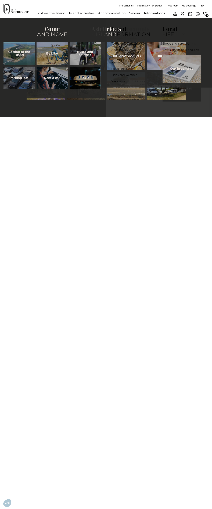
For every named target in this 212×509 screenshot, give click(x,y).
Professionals (126, 5)
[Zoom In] (204, 184)
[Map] (171, 206)
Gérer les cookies (38, 500)
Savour (135, 13)
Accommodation (112, 13)
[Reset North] (204, 194)
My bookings (189, 5)
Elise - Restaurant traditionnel (23, 409)
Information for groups (149, 5)
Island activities (82, 13)
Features (100, 99)
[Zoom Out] (204, 189)
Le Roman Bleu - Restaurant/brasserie (184, 409)
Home (6, 22)
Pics (115, 99)
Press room (172, 5)
